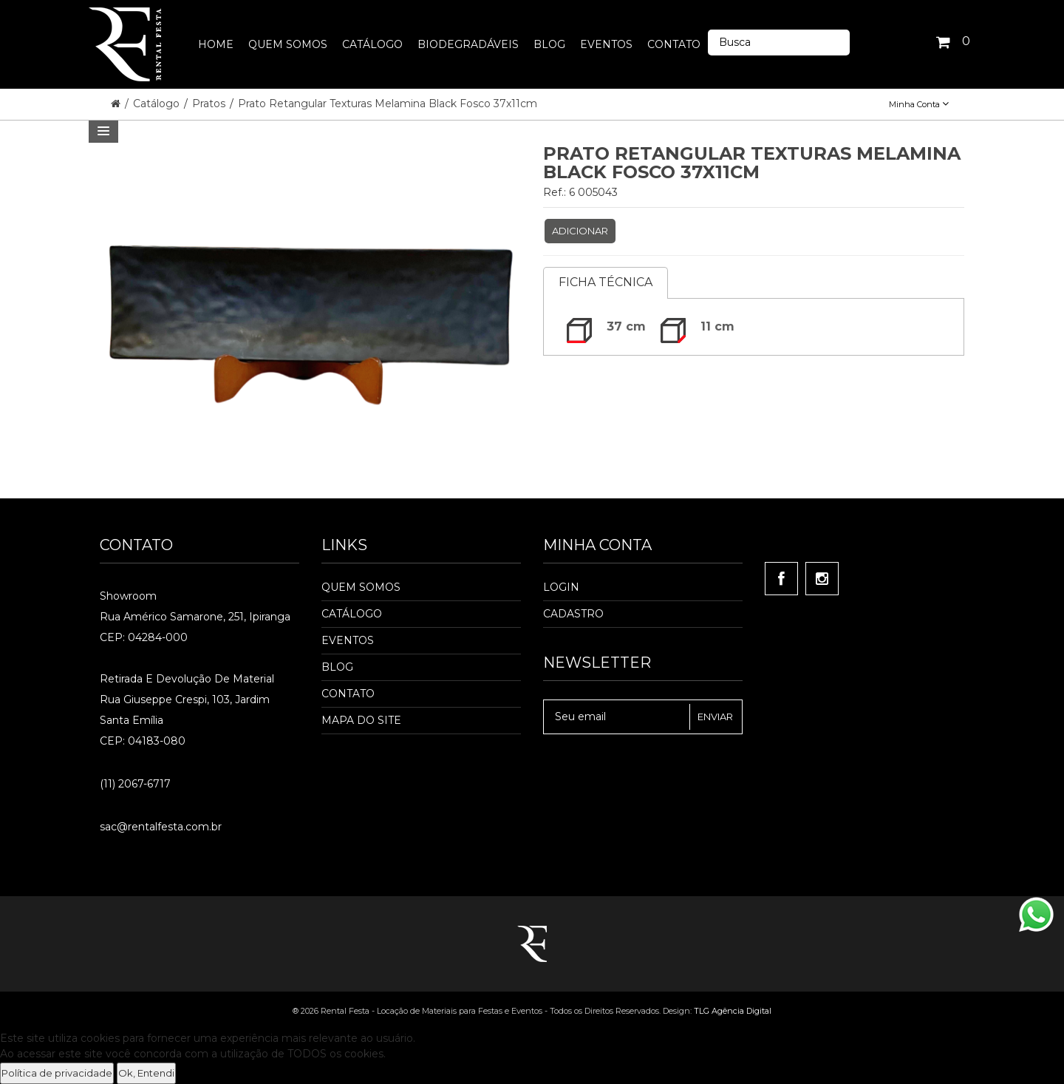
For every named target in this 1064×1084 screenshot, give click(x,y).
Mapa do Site (361, 720)
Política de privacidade (56, 1073)
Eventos (347, 640)
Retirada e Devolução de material (187, 678)
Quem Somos (360, 587)
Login (561, 587)
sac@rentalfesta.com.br (161, 826)
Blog (337, 667)
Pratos (210, 103)
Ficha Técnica (605, 282)
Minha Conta (919, 104)
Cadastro (573, 613)
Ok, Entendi (146, 1073)
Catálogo (158, 103)
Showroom (128, 596)
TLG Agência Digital (732, 1011)
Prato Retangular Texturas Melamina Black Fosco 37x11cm (387, 103)
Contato (348, 693)
